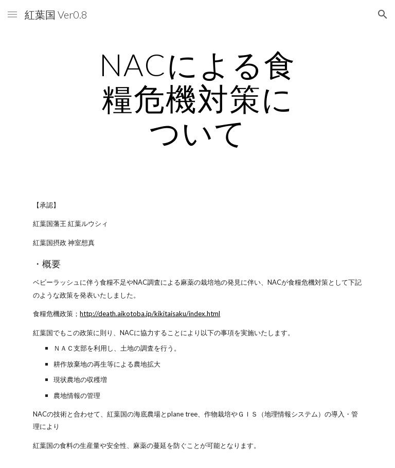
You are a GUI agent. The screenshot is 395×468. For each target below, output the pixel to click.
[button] (12, 14)
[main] (197, 98)
